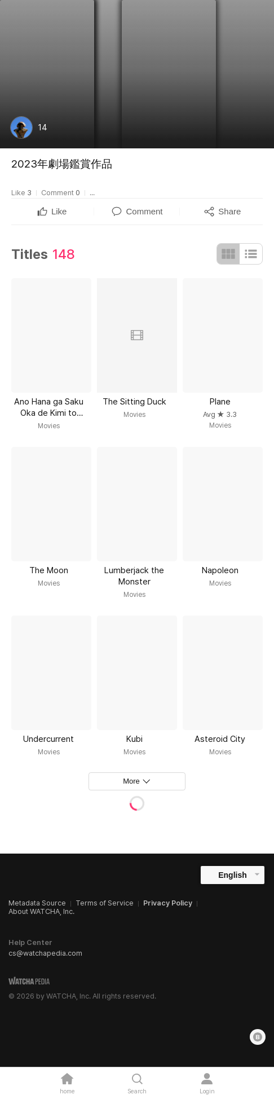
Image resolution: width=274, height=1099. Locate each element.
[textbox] (59, 211)
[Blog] (258, 1037)
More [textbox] (131, 781)
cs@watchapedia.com (45, 953)
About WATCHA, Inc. (41, 911)
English (232, 875)
